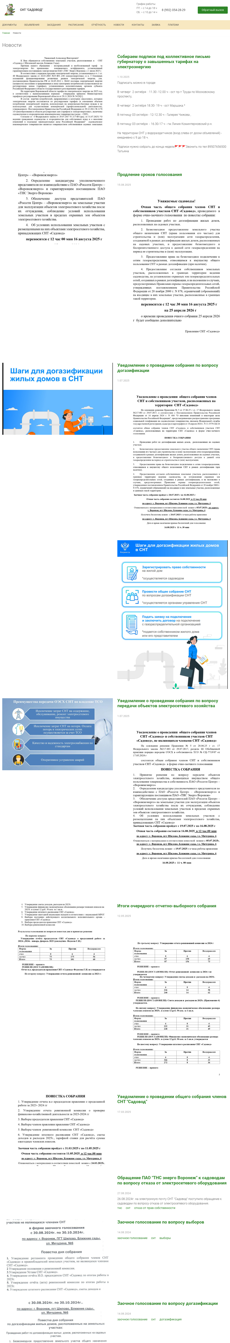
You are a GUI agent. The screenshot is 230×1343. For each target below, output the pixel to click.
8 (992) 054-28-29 (173, 10)
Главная (6, 33)
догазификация (171, 1319)
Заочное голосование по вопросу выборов (160, 1222)
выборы (165, 1238)
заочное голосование (132, 1238)
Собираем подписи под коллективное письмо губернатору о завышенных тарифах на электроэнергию (163, 61)
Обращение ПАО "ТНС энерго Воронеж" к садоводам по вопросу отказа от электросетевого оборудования (172, 1180)
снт (128, 1208)
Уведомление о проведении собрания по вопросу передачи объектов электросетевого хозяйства (167, 703)
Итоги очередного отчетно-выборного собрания (166, 905)
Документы (9, 25)
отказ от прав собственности (154, 1208)
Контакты (138, 25)
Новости (119, 25)
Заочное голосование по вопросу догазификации (167, 1303)
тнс (119, 1208)
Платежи (173, 25)
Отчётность (98, 25)
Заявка (156, 25)
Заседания (54, 25)
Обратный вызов (213, 9)
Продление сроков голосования (149, 174)
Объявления (31, 25)
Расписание (76, 25)
